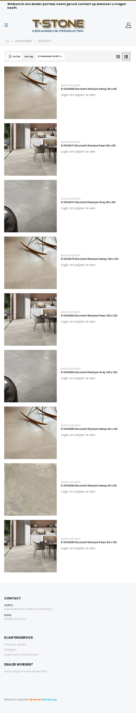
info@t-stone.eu (15, 619)
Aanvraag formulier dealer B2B (25, 671)
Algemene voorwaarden (21, 655)
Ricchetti (75, 85)
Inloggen (10, 650)
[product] (30, 93)
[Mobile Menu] (7, 25)
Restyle (65, 85)
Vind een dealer (15, 644)
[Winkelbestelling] (50, 56)
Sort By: (29, 56)
